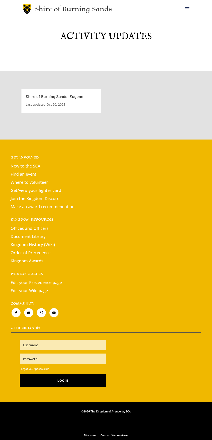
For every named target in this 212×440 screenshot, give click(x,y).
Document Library (28, 236)
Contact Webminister (114, 435)
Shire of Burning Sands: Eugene (54, 96)
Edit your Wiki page (29, 290)
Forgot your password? (34, 369)
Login (62, 380)
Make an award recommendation (43, 206)
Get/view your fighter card (36, 190)
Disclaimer (91, 435)
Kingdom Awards (27, 260)
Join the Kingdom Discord (35, 198)
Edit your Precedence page (36, 282)
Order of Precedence (31, 252)
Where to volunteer (29, 182)
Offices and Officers (30, 228)
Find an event (23, 174)
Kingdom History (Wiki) (33, 244)
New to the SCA (25, 166)
